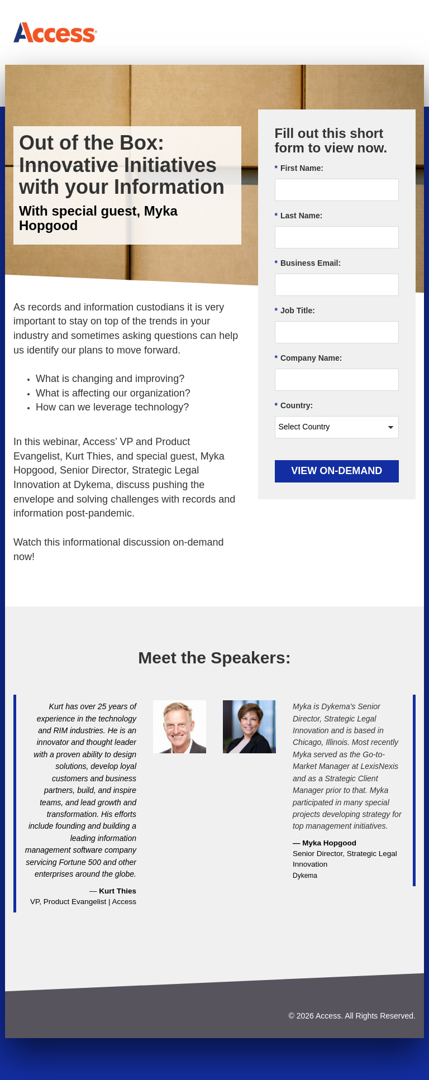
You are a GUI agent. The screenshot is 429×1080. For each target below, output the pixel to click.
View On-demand (336, 470)
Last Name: (299, 216)
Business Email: (308, 263)
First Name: (299, 168)
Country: (294, 405)
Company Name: (308, 358)
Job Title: (295, 311)
